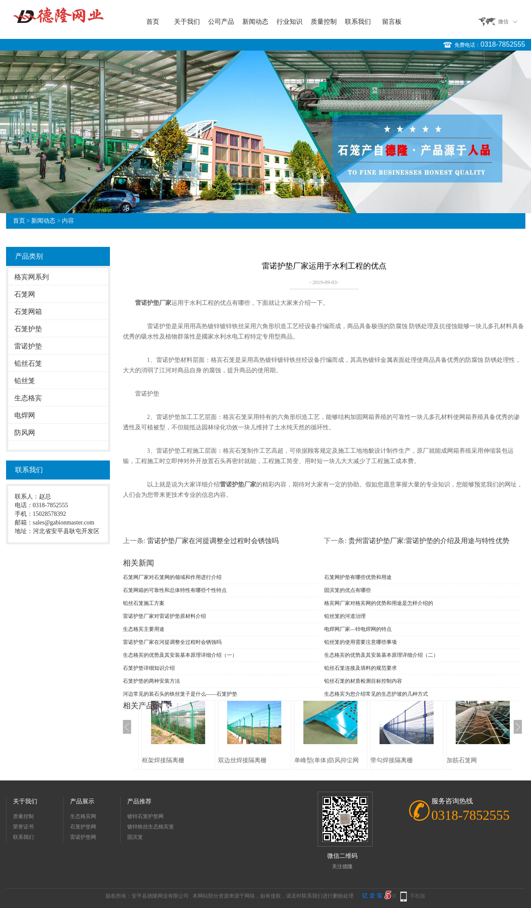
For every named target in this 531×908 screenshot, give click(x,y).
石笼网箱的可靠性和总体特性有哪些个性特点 (175, 590)
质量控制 (324, 21)
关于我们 (187, 21)
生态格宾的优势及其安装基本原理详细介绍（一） (180, 655)
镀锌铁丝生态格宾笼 (150, 827)
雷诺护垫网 (83, 837)
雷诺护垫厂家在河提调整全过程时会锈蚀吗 (213, 540)
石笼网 (24, 294)
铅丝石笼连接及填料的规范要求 (360, 668)
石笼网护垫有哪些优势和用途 (358, 577)
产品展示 (82, 801)
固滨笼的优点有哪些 (347, 590)
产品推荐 (139, 801)
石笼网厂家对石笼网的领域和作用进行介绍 (172, 577)
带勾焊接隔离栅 (391, 760)
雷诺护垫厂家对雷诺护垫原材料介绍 (164, 616)
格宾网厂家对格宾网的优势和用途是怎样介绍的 (378, 603)
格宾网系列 (31, 277)
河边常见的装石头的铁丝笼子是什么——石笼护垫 (180, 694)
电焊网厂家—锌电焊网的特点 (358, 629)
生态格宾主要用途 (143, 629)
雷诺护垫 (28, 346)
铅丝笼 (24, 380)
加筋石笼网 (462, 760)
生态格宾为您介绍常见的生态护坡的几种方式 (376, 694)
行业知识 (290, 21)
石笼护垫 (28, 329)
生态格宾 (28, 398)
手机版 (417, 896)
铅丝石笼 (28, 363)
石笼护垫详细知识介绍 (149, 668)
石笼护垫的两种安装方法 (151, 681)
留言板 (392, 21)
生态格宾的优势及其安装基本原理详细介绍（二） (381, 655)
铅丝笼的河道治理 (345, 616)
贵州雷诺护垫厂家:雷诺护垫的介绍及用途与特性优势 (428, 540)
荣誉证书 (23, 827)
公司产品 (221, 21)
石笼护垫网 (83, 827)
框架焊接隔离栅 (163, 760)
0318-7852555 (502, 44)
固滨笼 (135, 837)
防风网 (24, 432)
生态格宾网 (83, 816)
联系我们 (358, 21)
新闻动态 (255, 21)
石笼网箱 (28, 311)
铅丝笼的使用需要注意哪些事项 (360, 642)
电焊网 (24, 415)
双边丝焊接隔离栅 (242, 760)
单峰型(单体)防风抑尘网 (326, 760)
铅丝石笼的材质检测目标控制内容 (363, 681)
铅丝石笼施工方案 (143, 603)
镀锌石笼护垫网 (145, 816)
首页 (152, 21)
